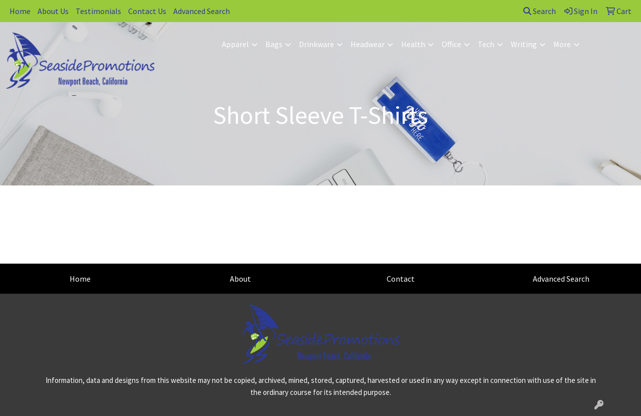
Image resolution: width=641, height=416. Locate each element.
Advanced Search (201, 11)
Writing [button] (524, 44)
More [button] (562, 44)
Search (539, 11)
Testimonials (98, 11)
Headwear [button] (368, 44)
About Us (53, 11)
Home (20, 11)
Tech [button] (486, 44)
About (240, 279)
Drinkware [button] (316, 44)
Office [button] (451, 44)
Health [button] (413, 44)
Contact (401, 279)
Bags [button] (273, 44)
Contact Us (147, 11)
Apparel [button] (235, 44)
